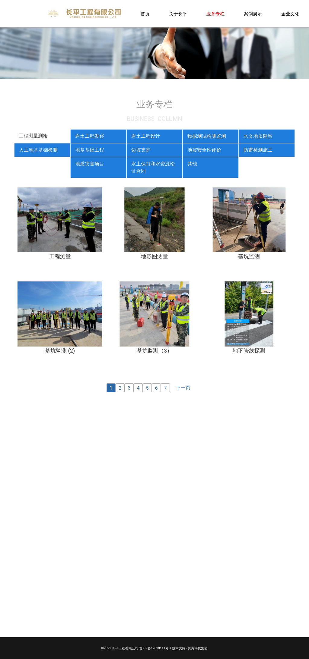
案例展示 (253, 14)
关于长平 (178, 14)
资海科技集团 (198, 648)
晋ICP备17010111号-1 (155, 648)
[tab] (42, 136)
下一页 (183, 388)
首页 (145, 14)
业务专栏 (215, 14)
